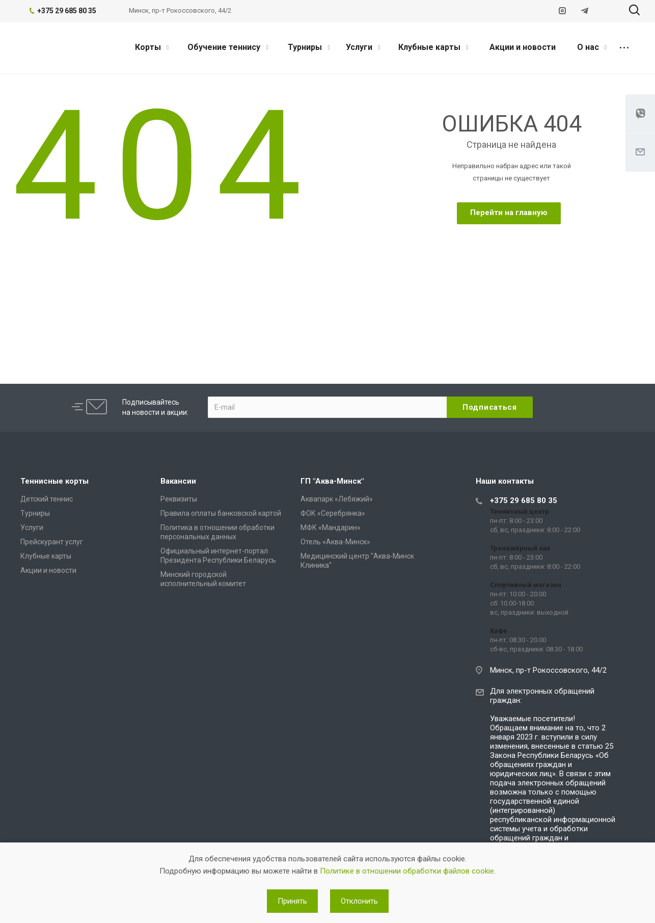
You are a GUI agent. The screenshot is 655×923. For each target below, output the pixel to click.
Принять (292, 901)
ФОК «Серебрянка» (333, 513)
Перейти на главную (509, 212)
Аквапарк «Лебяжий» (337, 499)
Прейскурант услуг (51, 542)
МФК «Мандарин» (331, 527)
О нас (592, 47)
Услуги (363, 47)
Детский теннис (46, 499)
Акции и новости (522, 47)
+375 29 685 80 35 (523, 500)
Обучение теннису (227, 47)
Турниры (309, 47)
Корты (152, 47)
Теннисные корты (54, 481)
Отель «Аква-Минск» (335, 542)
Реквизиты (178, 499)
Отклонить (359, 901)
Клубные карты (433, 47)
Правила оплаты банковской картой (220, 513)
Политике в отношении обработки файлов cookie (407, 871)
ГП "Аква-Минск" (332, 481)
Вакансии (178, 481)
